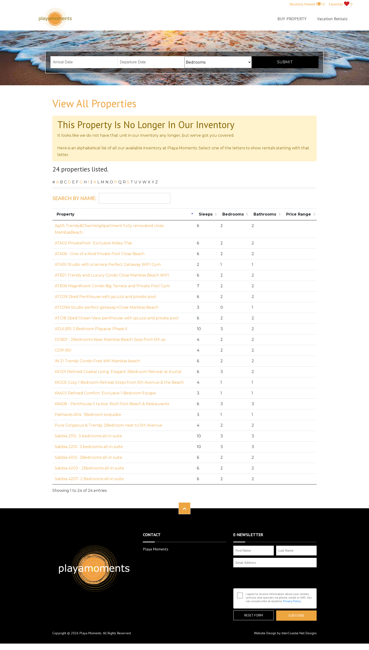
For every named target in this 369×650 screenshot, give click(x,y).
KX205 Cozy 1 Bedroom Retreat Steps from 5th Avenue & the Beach (119, 382)
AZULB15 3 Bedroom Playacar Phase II (91, 329)
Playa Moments (55, 18)
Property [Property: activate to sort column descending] (66, 214)
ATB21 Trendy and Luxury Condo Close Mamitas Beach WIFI (112, 275)
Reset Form (253, 615)
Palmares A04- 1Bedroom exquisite (88, 414)
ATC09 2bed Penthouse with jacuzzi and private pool (105, 296)
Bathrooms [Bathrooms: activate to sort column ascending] (265, 214)
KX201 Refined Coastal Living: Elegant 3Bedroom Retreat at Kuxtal (118, 371)
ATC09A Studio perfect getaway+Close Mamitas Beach (106, 307)
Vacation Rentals (332, 18)
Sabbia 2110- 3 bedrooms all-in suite (88, 436)
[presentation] (269, 579)
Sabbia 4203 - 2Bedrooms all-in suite (89, 468)
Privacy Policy (292, 601)
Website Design (265, 633)
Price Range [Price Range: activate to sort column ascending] (298, 214)
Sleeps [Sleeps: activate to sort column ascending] (206, 214)
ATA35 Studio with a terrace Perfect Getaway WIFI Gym (108, 264)
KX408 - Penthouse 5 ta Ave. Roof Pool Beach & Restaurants (112, 404)
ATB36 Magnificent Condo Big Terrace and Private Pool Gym (112, 286)
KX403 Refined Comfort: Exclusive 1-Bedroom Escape (105, 393)
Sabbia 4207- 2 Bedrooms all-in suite (89, 479)
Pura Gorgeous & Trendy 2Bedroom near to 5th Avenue (108, 425)
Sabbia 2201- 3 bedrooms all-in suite (89, 446)
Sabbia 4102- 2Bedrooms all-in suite (88, 457)
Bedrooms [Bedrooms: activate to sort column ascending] (233, 214)
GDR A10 (63, 350)
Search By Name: (111, 198)
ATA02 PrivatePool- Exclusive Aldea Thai (93, 243)
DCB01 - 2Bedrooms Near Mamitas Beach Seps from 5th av (110, 339)
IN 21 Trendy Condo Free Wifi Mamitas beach (97, 361)
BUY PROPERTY (292, 18)
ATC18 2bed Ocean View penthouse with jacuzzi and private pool (117, 318)
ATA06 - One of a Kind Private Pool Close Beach (100, 254)
